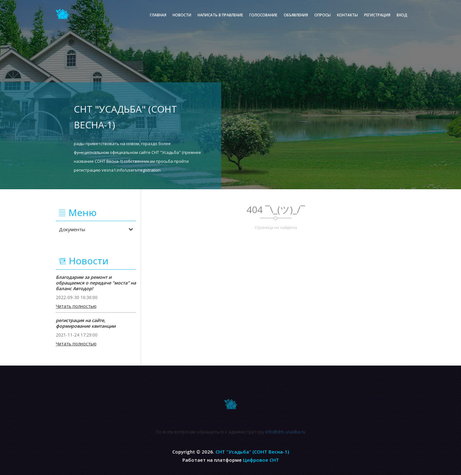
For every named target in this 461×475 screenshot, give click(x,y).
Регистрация (377, 15)
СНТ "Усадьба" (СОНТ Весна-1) (252, 452)
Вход (402, 15)
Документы (96, 229)
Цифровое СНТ (261, 460)
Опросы (322, 15)
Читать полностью (76, 306)
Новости (182, 15)
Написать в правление (220, 15)
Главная (158, 15)
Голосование (263, 15)
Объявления (296, 15)
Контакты (347, 15)
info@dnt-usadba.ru (285, 433)
